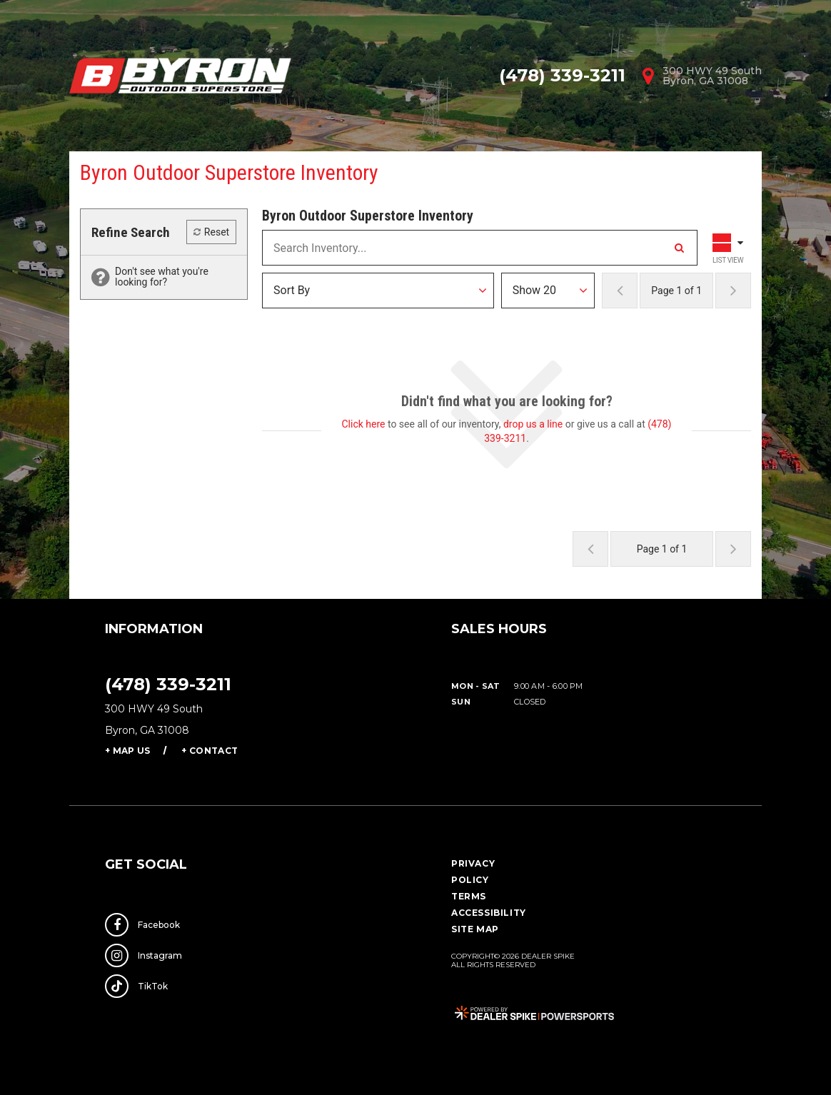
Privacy (473, 863)
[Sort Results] (378, 290)
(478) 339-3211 (168, 684)
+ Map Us (127, 750)
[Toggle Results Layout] (729, 248)
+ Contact (209, 750)
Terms (468, 896)
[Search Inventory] (679, 248)
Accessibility (488, 912)
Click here (364, 424)
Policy (470, 879)
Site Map (475, 929)
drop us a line (533, 424)
